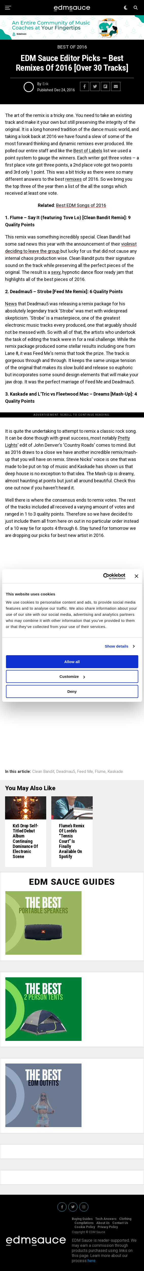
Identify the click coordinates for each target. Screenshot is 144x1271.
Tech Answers (106, 1219)
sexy (55, 272)
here (91, 1260)
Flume (100, 772)
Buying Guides (82, 1219)
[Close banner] (136, 576)
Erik (46, 84)
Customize (72, 676)
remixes (73, 179)
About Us (103, 1223)
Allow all (72, 662)
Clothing (125, 1219)
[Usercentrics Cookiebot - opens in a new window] (103, 576)
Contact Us (120, 1223)
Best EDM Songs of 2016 (81, 205)
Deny (72, 691)
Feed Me (85, 772)
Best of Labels (87, 150)
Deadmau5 (65, 772)
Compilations (84, 1223)
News (11, 303)
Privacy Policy (108, 1227)
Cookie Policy (84, 1227)
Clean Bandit (43, 772)
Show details (117, 646)
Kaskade (115, 772)
